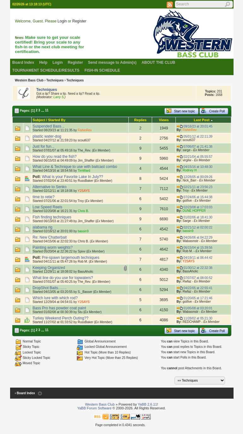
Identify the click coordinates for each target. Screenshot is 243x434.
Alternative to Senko (49, 187)
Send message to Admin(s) (112, 62)
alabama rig (42, 227)
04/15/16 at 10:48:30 (195, 167)
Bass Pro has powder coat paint (59, 308)
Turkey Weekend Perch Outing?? (60, 318)
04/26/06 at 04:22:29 (195, 237)
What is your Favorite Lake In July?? (72, 177)
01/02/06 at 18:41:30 (195, 217)
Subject (39, 120)
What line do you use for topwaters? (63, 278)
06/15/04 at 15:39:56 (195, 247)
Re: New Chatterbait (50, 237)
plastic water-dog (47, 136)
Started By (56, 120)
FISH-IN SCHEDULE (102, 70)
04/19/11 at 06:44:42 (195, 257)
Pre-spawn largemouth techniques (70, 257)
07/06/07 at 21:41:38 (195, 146)
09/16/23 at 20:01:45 (195, 126)
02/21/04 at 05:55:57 (195, 156)
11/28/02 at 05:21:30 (195, 318)
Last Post (202, 120)
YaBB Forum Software (94, 408)
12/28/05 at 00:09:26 (195, 177)
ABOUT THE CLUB (158, 62)
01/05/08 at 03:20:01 (195, 308)
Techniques (55, 80)
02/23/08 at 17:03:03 (195, 207)
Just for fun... (43, 146)
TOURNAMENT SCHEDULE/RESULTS (46, 70)
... (42, 110)
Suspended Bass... (48, 126)
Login (62, 21)
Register (79, 21)
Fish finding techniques (52, 217)
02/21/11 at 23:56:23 (195, 187)
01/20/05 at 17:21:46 (195, 298)
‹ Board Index (25, 393)
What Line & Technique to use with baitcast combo (75, 166)
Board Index (23, 62)
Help (43, 62)
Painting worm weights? (53, 247)
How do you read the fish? (54, 156)
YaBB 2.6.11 (147, 404)
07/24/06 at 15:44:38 (195, 197)
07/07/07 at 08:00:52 (195, 278)
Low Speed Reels (47, 207)
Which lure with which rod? (55, 298)
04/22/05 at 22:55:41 (195, 288)
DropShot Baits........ (49, 288)
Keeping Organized (49, 267)
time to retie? (43, 197)
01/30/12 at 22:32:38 (195, 268)
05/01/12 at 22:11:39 (195, 136)
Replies (140, 120)
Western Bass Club (29, 80)
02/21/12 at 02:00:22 (195, 227)
